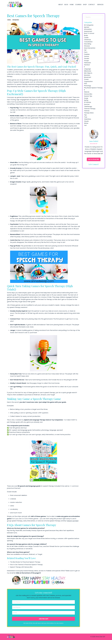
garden (86, 61)
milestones (87, 74)
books (86, 36)
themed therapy (90, 117)
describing (87, 45)
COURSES (78, 5)
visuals (86, 130)
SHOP (84, 5)
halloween (87, 65)
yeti (85, 135)
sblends (87, 99)
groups (86, 63)
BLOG (66, 5)
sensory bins (88, 101)
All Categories (89, 25)
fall (85, 52)
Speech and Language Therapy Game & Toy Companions (45, 420)
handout (87, 68)
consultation (88, 43)
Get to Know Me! (93, 169)
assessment (88, 32)
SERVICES (100, 5)
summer (87, 112)
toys (85, 126)
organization (88, 85)
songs (86, 106)
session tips (88, 103)
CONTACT (91, 5)
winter (86, 132)
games (9, 19)
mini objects (88, 77)
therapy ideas (15, 19)
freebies (87, 56)
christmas (87, 41)
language (87, 72)
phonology (87, 90)
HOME (71, 5)
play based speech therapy (90, 93)
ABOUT (60, 5)
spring (86, 108)
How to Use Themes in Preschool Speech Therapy (27, 565)
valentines (87, 128)
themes (87, 119)
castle (86, 38)
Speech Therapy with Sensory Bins (22, 567)
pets (85, 88)
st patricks (87, 110)
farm (86, 54)
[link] (43, 438)
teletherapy (88, 114)
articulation (88, 30)
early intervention (90, 50)
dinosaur (87, 47)
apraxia (86, 27)
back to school (89, 34)
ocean (86, 83)
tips (85, 123)
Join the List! (43, 619)
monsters (87, 79)
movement (87, 81)
